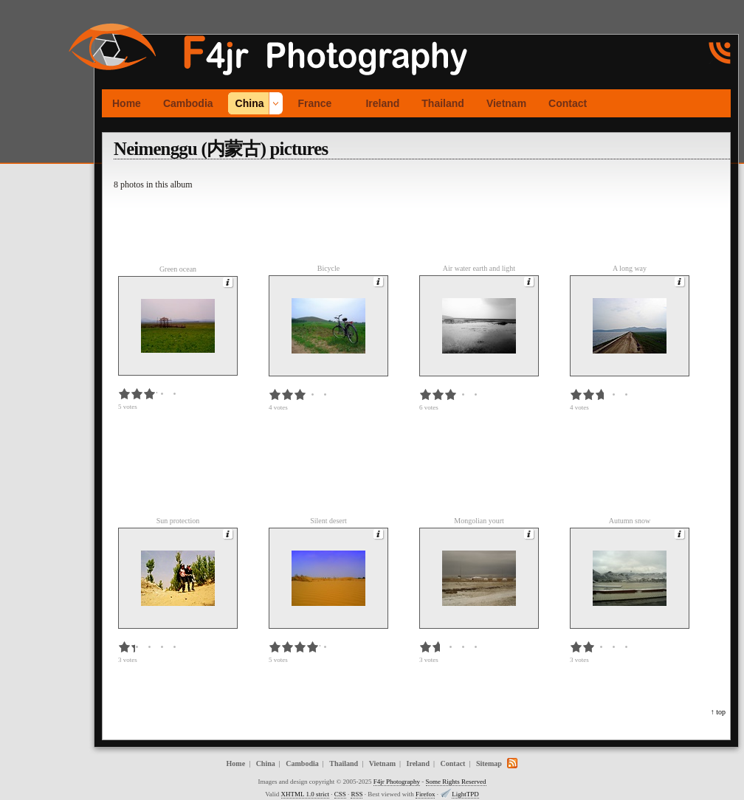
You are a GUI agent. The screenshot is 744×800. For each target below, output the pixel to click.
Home (126, 103)
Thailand (442, 103)
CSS (340, 794)
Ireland (382, 103)
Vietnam (506, 103)
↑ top (718, 712)
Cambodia (188, 103)
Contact (567, 103)
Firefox (425, 794)
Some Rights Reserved (456, 781)
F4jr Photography (396, 781)
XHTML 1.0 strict (305, 794)
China (249, 103)
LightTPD (465, 794)
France (314, 103)
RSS (356, 794)
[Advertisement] (44, 220)
